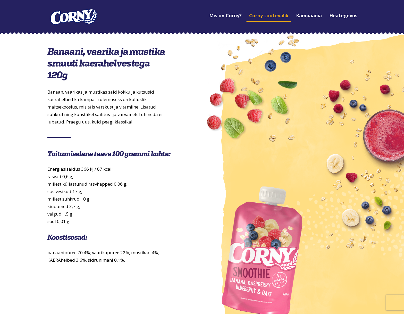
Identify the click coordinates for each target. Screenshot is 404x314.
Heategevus (327, 15)
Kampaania (293, 15)
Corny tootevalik (252, 15)
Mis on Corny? (209, 15)
